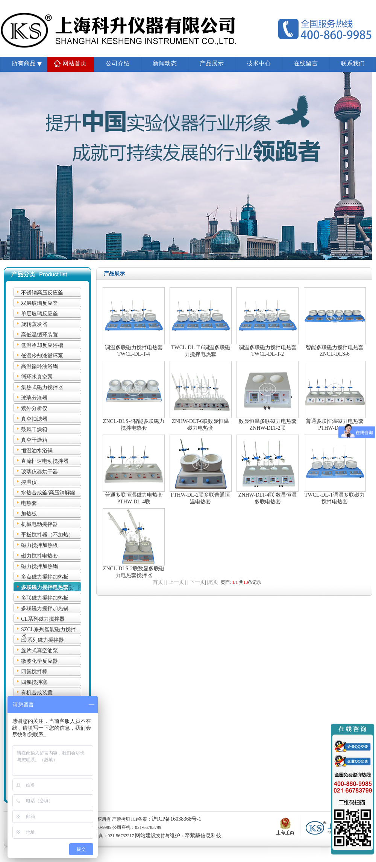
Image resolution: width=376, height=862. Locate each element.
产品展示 (212, 63)
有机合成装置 (37, 692)
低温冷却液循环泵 (42, 356)
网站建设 (145, 835)
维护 (175, 835)
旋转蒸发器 (34, 324)
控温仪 (29, 482)
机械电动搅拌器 (39, 524)
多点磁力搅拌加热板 (44, 577)
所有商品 (24, 63)
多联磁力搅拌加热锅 (44, 608)
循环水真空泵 (37, 377)
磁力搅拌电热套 (39, 556)
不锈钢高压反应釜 (42, 292)
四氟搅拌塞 (34, 682)
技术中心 (259, 63)
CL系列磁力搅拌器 (43, 619)
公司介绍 (118, 63)
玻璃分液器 (34, 398)
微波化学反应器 (39, 661)
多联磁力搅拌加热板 (44, 598)
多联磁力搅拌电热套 (44, 587)
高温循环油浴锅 (39, 366)
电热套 (29, 503)
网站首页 (74, 63)
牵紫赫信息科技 (203, 835)
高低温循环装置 (39, 335)
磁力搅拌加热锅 (39, 566)
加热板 (29, 514)
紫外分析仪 (34, 408)
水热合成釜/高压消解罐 (48, 492)
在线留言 (306, 63)
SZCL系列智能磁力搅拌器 (48, 630)
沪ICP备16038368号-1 (176, 819)
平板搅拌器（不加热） (47, 535)
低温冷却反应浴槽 (42, 345)
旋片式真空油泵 (39, 650)
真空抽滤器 (34, 419)
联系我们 (353, 63)
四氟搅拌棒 (34, 671)
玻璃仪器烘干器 (39, 471)
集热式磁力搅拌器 (42, 387)
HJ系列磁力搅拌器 (42, 640)
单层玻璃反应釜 (39, 314)
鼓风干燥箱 (34, 429)
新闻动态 (165, 63)
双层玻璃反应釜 (39, 303)
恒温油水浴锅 (37, 450)
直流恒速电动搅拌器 (44, 461)
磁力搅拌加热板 (39, 545)
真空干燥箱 (34, 440)
